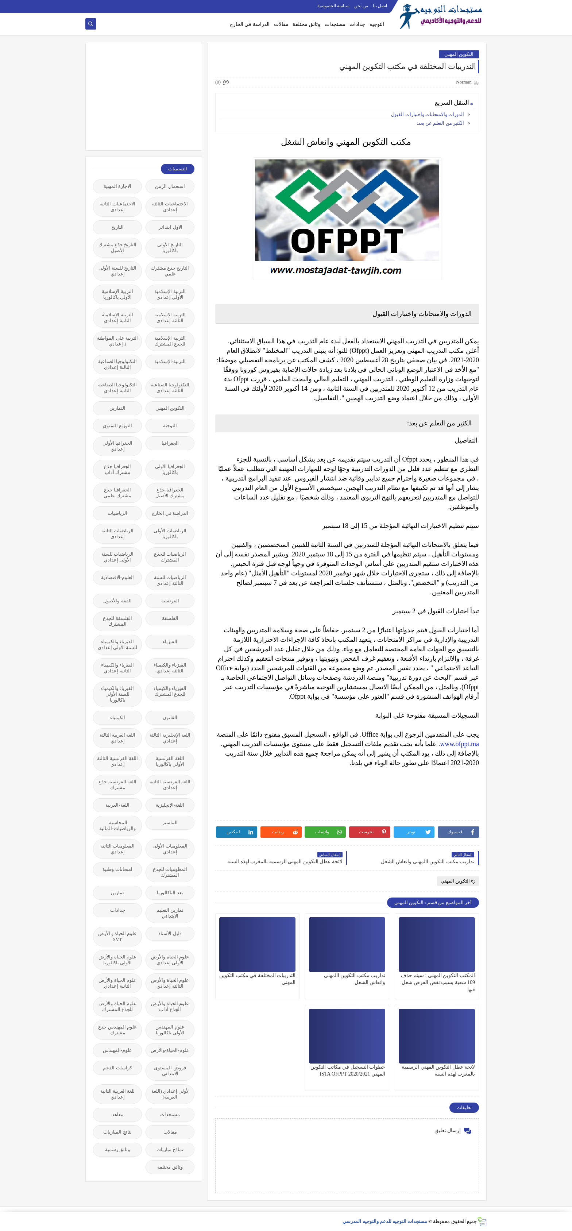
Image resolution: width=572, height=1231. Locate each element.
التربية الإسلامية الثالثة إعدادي (169, 317)
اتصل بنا (380, 5)
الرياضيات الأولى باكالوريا (170, 533)
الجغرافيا (170, 443)
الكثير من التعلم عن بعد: (440, 123)
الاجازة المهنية (117, 186)
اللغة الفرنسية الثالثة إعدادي (117, 761)
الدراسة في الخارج (250, 24)
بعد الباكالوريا (170, 892)
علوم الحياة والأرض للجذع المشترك (117, 1006)
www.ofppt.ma (459, 744)
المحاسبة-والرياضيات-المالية (117, 825)
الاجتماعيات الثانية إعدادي (117, 206)
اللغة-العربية (117, 805)
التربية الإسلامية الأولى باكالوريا (117, 294)
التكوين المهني (459, 54)
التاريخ (117, 227)
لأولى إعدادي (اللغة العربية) (170, 1094)
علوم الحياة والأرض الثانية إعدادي (117, 983)
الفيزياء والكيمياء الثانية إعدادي (117, 668)
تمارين (117, 892)
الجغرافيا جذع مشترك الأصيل (170, 492)
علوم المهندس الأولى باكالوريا (169, 1029)
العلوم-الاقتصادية (117, 577)
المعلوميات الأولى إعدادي (169, 848)
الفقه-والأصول (117, 600)
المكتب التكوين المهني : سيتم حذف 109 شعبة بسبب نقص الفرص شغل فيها (438, 982)
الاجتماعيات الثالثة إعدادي (170, 206)
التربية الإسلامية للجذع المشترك (169, 341)
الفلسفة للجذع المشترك (117, 621)
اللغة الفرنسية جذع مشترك (117, 784)
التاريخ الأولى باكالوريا (169, 247)
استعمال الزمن (170, 186)
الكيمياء (117, 717)
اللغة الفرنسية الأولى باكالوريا (170, 761)
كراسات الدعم (117, 1067)
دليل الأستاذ (169, 933)
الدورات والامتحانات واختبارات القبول (427, 114)
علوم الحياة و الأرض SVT (117, 936)
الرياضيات (117, 513)
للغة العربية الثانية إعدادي (117, 1094)
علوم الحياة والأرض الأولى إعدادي (170, 959)
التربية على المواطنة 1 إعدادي (117, 341)
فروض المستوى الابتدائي (170, 1070)
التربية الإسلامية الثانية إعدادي (117, 317)
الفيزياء (170, 641)
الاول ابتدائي (170, 227)
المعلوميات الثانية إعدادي (117, 848)
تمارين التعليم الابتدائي (169, 913)
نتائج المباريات (117, 1132)
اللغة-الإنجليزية (170, 805)
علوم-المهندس (117, 1050)
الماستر (170, 822)
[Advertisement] (139, 96)
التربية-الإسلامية (170, 361)
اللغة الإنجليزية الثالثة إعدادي (170, 738)
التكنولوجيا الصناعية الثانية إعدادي (117, 387)
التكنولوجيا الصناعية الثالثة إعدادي (117, 364)
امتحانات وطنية (117, 869)
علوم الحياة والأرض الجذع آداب (170, 1006)
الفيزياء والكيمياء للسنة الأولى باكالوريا (117, 694)
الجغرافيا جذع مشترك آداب (117, 469)
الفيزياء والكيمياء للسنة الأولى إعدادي (118, 644)
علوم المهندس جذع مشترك (117, 1029)
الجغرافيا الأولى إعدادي (117, 446)
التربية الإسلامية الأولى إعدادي (169, 294)
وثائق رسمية (117, 1149)
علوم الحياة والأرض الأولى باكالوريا (117, 959)
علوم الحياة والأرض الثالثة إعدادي (170, 983)
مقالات (281, 24)
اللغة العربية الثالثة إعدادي (118, 738)
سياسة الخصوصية (333, 5)
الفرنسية (170, 600)
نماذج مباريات (169, 1149)
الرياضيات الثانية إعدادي (117, 533)
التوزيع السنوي (117, 425)
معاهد (117, 1114)
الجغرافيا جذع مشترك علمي (117, 492)
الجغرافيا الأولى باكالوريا (170, 469)
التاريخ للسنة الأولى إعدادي (117, 271)
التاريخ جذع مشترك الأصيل (117, 247)
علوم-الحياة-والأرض (170, 1050)
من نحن (361, 5)
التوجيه (377, 24)
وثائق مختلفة (306, 24)
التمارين (117, 408)
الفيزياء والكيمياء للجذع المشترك (170, 691)
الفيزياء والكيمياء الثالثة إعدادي (170, 668)
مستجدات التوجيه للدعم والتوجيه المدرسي (385, 1221)
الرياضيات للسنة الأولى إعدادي (117, 557)
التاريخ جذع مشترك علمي (170, 271)
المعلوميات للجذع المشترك (170, 872)
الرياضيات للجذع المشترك (170, 557)
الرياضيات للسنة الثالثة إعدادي (170, 580)
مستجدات (335, 24)
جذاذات (357, 24)
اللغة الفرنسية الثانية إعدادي (170, 784)
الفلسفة (170, 618)
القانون (170, 717)
